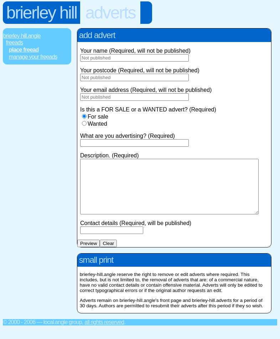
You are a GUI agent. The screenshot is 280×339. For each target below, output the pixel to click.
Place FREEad (24, 50)
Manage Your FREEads (33, 57)
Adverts (110, 12)
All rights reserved (104, 333)
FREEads (14, 43)
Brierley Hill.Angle (22, 36)
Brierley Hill (41, 12)
